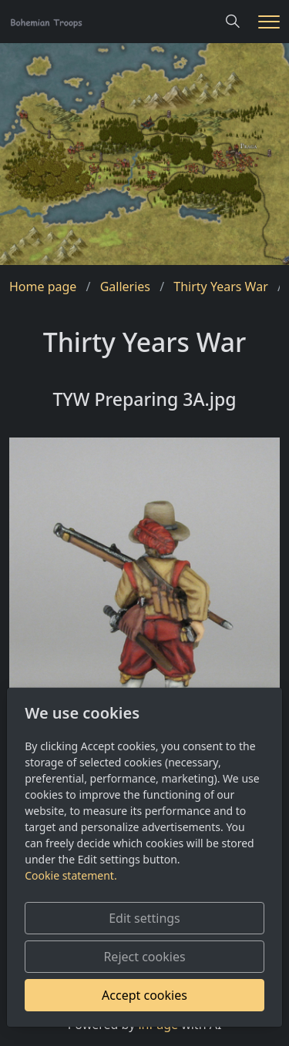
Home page (42, 286)
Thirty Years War (220, 286)
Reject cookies (144, 956)
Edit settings (144, 918)
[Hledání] (233, 21)
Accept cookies (144, 995)
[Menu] (269, 21)
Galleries (125, 286)
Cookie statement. (70, 875)
